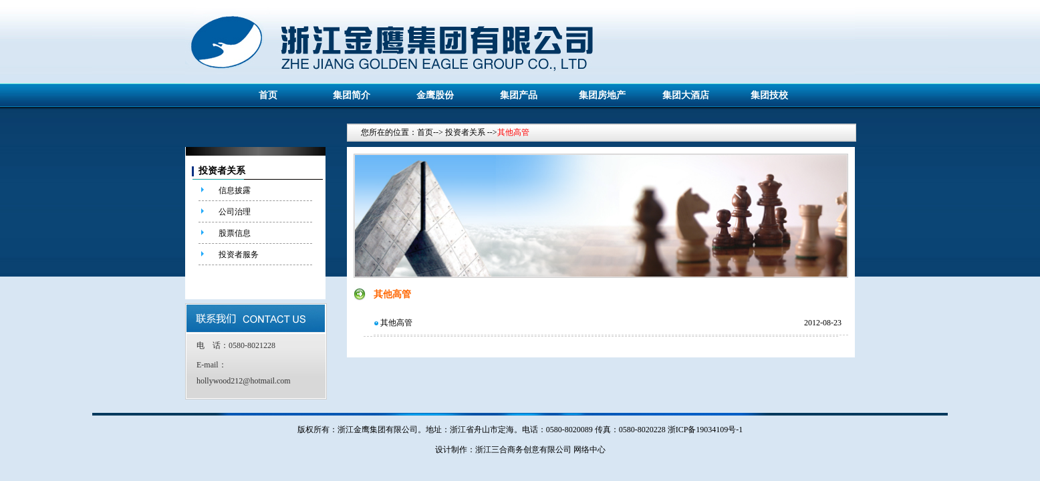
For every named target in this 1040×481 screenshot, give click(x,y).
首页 (268, 95)
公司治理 (235, 211)
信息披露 (235, 190)
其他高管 (396, 322)
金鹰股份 (435, 95)
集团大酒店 (685, 95)
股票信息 (235, 233)
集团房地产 (602, 95)
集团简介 (351, 95)
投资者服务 (239, 254)
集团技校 (769, 95)
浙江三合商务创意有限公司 (523, 449)
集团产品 (518, 95)
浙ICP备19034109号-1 (705, 429)
